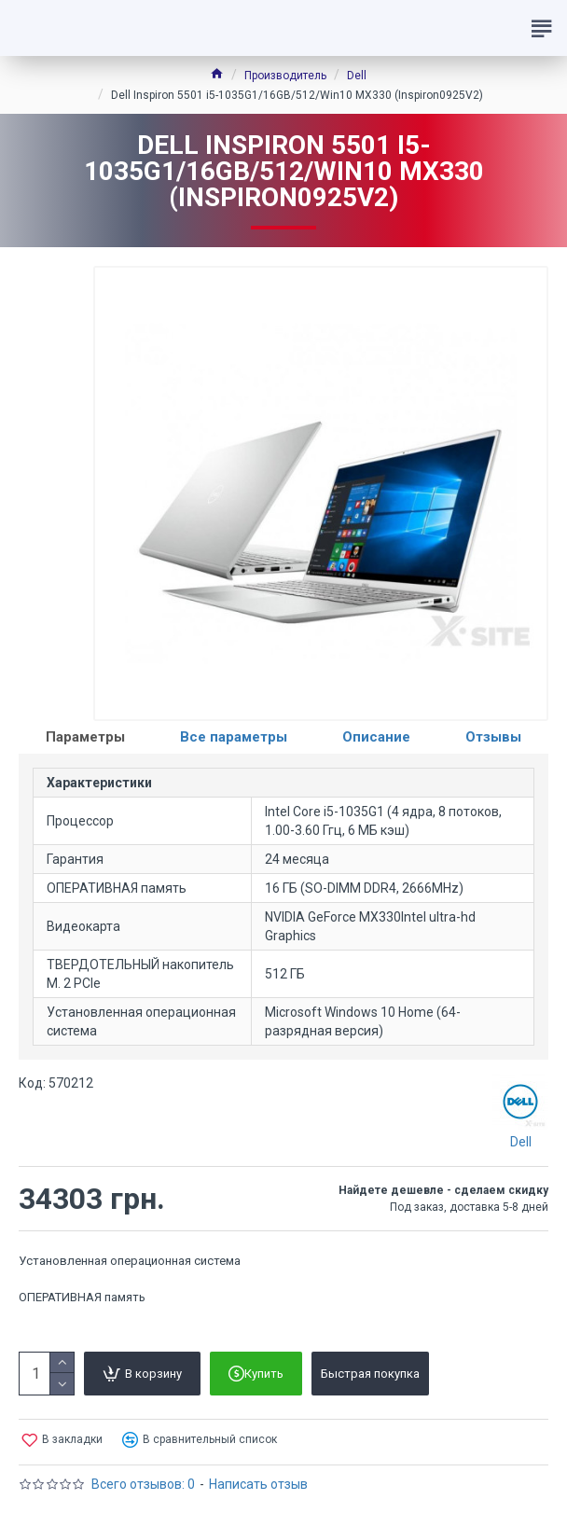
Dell (356, 75)
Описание (376, 737)
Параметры (85, 737)
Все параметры (233, 737)
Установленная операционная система (130, 1261)
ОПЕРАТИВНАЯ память (82, 1297)
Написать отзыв (258, 1484)
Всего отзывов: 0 (143, 1484)
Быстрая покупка (370, 1374)
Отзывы (493, 737)
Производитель (285, 75)
